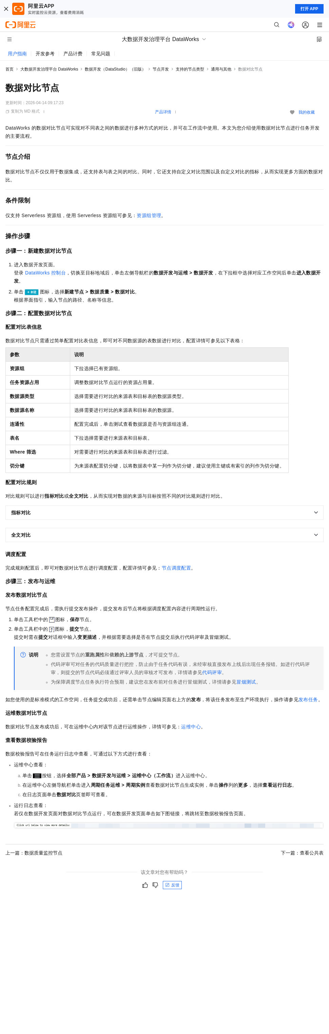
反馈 (172, 885)
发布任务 (308, 699)
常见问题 (100, 53)
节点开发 (161, 69)
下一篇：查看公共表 (302, 853)
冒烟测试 (246, 682)
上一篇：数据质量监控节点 (33, 853)
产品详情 (163, 112)
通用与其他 (221, 69)
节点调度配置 (176, 568)
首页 (9, 69)
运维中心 (191, 726)
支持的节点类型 (190, 69)
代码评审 (212, 672)
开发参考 (45, 53)
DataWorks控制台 (45, 272)
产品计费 (72, 53)
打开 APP (309, 8)
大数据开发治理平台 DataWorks (49, 69)
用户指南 (17, 53)
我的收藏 (306, 112)
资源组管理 (149, 215)
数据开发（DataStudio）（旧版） (115, 69)
